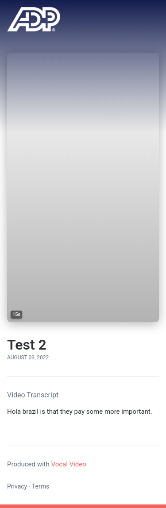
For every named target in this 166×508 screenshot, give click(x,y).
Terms (40, 486)
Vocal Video (68, 464)
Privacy (17, 486)
